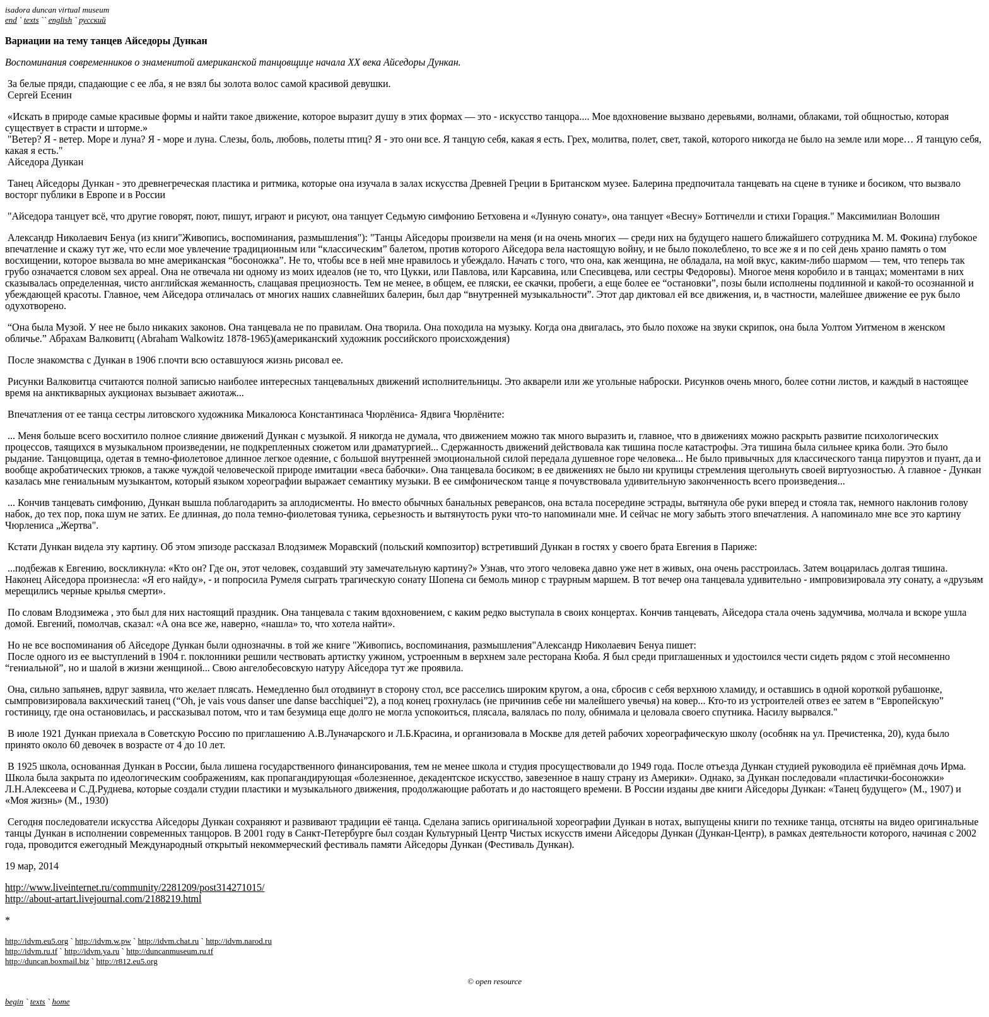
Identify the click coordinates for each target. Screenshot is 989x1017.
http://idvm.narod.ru (239, 941)
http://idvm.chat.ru (168, 941)
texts (31, 20)
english (61, 20)
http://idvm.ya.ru (91, 951)
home (60, 1001)
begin (14, 1001)
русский (92, 20)
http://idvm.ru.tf (31, 951)
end (11, 20)
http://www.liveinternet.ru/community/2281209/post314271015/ (134, 887)
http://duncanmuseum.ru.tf (169, 951)
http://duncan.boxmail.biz (47, 961)
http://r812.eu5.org (126, 961)
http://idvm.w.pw (103, 941)
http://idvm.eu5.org (36, 941)
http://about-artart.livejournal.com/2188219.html (103, 898)
